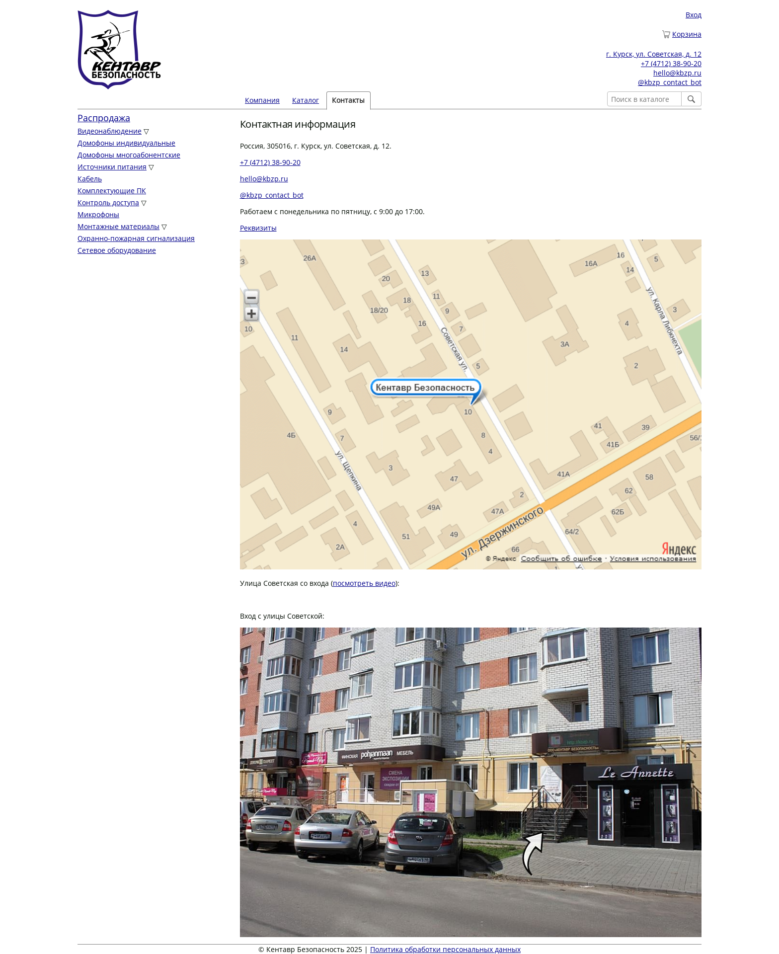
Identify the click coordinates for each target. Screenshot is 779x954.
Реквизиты (258, 228)
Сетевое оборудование (117, 250)
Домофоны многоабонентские (129, 154)
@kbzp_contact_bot (669, 82)
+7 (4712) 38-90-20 (671, 63)
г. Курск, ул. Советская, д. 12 (653, 54)
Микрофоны (98, 214)
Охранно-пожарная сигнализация (136, 238)
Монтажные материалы (118, 226)
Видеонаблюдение (110, 131)
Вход (693, 14)
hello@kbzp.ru (677, 73)
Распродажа (104, 118)
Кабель (90, 178)
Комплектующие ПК (112, 190)
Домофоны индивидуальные (126, 143)
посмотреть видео (364, 583)
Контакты (348, 100)
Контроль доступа (108, 202)
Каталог (305, 100)
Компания (262, 100)
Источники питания (112, 166)
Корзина (686, 34)
